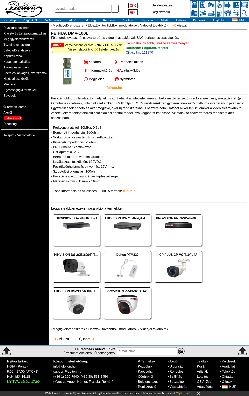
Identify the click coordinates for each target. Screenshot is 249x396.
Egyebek (10, 95)
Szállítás (128, 20)
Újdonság (89, 20)
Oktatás (227, 376)
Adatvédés (205, 387)
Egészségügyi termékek (20, 90)
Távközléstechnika (16, 67)
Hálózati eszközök (16, 78)
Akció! (8, 112)
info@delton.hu (64, 366)
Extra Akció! (12, 118)
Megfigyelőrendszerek (19, 39)
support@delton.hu (67, 371)
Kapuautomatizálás (17, 61)
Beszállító (176, 382)
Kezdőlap (10, 20)
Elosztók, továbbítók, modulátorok (112, 25)
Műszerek (10, 84)
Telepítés (228, 371)
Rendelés (109, 20)
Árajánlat (218, 20)
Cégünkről (30, 20)
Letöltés (181, 20)
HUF (229, 387)
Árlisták (165, 20)
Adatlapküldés (129, 70)
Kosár (201, 366)
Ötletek (227, 382)
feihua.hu (114, 88)
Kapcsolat (147, 20)
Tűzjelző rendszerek (17, 44)
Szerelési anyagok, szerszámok (25, 73)
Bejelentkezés (148, 382)
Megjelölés (96, 79)
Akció (72, 20)
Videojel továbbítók (154, 25)
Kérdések (199, 20)
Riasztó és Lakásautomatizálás (25, 33)
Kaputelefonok (13, 56)
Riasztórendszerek (16, 27)
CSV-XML (204, 382)
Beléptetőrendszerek (18, 50)
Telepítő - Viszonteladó (19, 135)
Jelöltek (202, 361)
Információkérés (100, 70)
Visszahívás (178, 387)
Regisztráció (147, 387)
